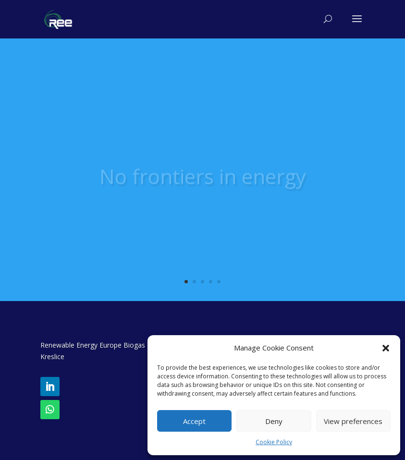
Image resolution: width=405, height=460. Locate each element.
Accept (194, 421)
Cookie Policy (274, 442)
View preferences (353, 421)
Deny (273, 421)
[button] (386, 348)
